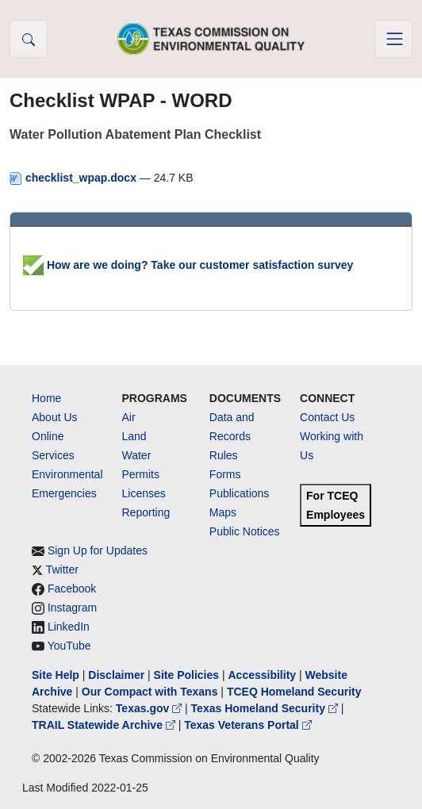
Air (129, 417)
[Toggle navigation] (393, 39)
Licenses (144, 493)
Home (46, 398)
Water (137, 455)
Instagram (72, 607)
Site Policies (186, 675)
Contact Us (327, 417)
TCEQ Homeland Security (294, 691)
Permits (140, 474)
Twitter (62, 569)
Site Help (55, 675)
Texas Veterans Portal (247, 725)
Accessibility (263, 675)
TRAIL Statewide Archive (105, 725)
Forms (225, 474)
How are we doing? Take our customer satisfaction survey (188, 265)
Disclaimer (116, 675)
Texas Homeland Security (266, 708)
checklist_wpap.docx (75, 177)
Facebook (72, 588)
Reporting (146, 512)
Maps (222, 512)
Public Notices (244, 531)
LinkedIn (69, 626)
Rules (223, 455)
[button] (29, 39)
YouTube (69, 645)
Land (134, 436)
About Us (55, 417)
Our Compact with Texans (150, 691)
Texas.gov (150, 708)
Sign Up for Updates (98, 550)
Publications (239, 493)
